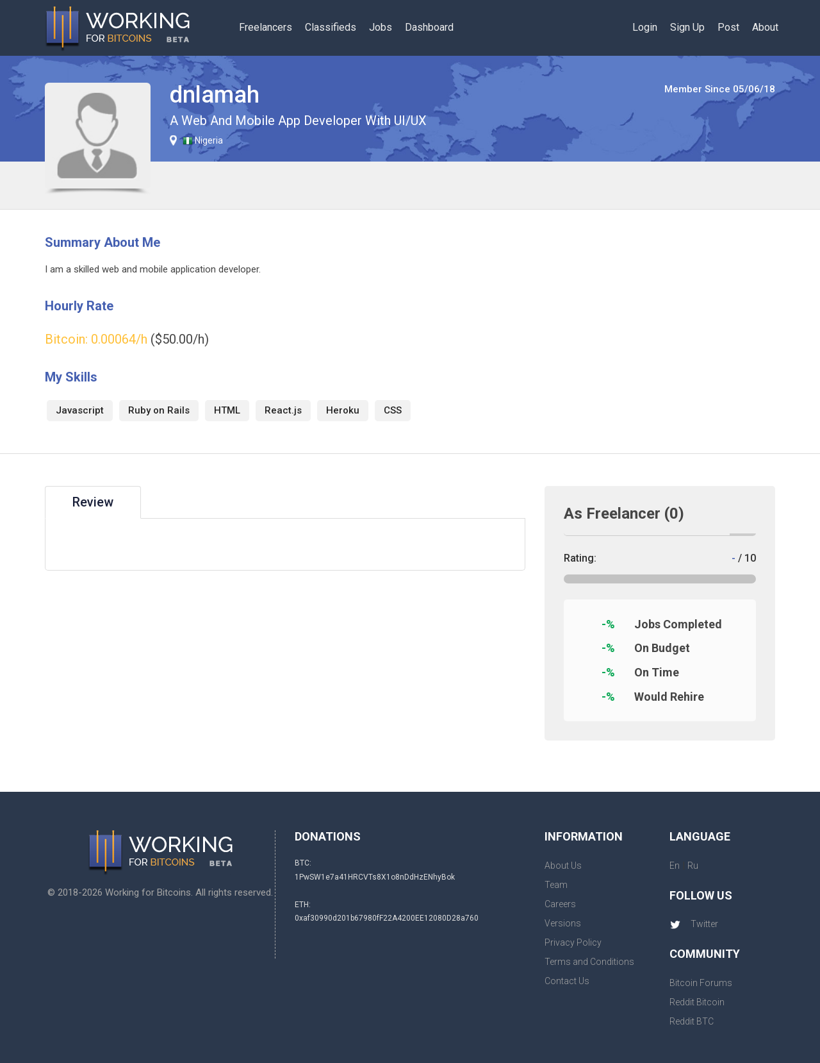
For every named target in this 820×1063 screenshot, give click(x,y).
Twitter (693, 924)
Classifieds (330, 27)
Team (556, 885)
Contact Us (567, 981)
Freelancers (265, 27)
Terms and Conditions (589, 962)
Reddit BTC (691, 1021)
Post (728, 27)
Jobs (380, 27)
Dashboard (429, 27)
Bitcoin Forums (700, 983)
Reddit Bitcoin (697, 1002)
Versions (563, 923)
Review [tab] (92, 502)
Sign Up (687, 27)
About (765, 27)
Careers (560, 904)
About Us (563, 865)
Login (644, 27)
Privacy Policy (573, 942)
